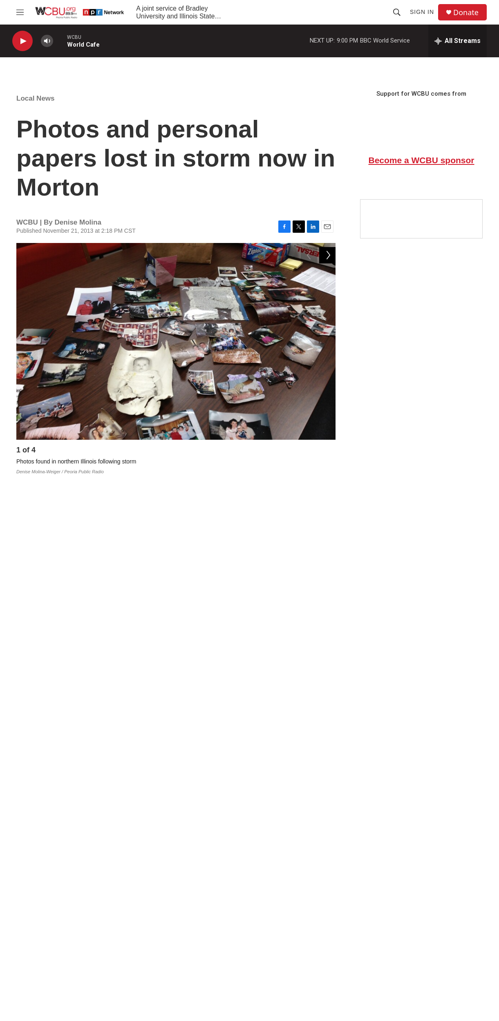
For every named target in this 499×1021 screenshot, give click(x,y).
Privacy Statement (301, 953)
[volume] (47, 41)
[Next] (327, 452)
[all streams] (457, 41)
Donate (466, 12)
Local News (35, 98)
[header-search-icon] (397, 12)
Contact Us (186, 934)
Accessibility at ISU (408, 934)
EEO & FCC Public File (307, 934)
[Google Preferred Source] (421, 219)
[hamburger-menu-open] (20, 12)
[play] (22, 41)
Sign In (422, 12)
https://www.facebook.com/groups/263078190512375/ (120, 792)
